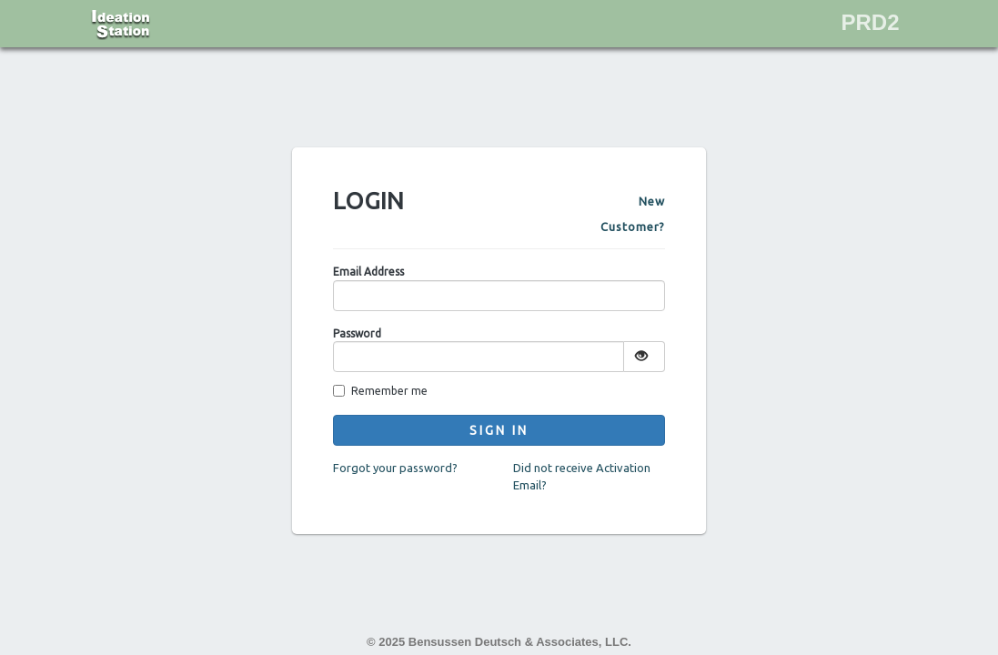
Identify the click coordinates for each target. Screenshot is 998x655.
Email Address (368, 271)
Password (357, 333)
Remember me (380, 391)
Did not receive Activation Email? (581, 476)
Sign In (499, 430)
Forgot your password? (395, 467)
